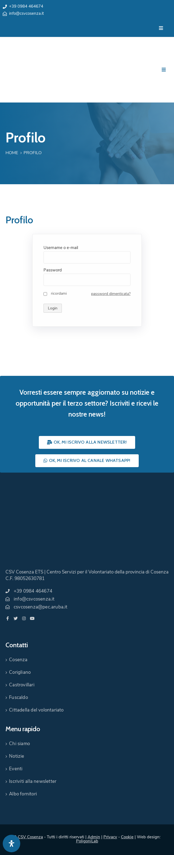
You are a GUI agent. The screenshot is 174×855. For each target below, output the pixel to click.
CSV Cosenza (30, 837)
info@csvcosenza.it (26, 13)
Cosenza (18, 660)
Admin (94, 837)
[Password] (87, 280)
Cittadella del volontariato (36, 710)
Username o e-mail (61, 247)
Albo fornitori (23, 794)
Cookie (127, 837)
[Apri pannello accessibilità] (11, 843)
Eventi (15, 769)
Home (11, 153)
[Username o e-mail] (87, 257)
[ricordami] (45, 294)
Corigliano (20, 672)
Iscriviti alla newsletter (32, 781)
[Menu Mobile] (161, 28)
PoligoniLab (87, 841)
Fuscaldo (18, 697)
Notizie (16, 756)
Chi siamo (19, 743)
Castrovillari (21, 685)
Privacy (110, 837)
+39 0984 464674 (26, 6)
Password (53, 270)
